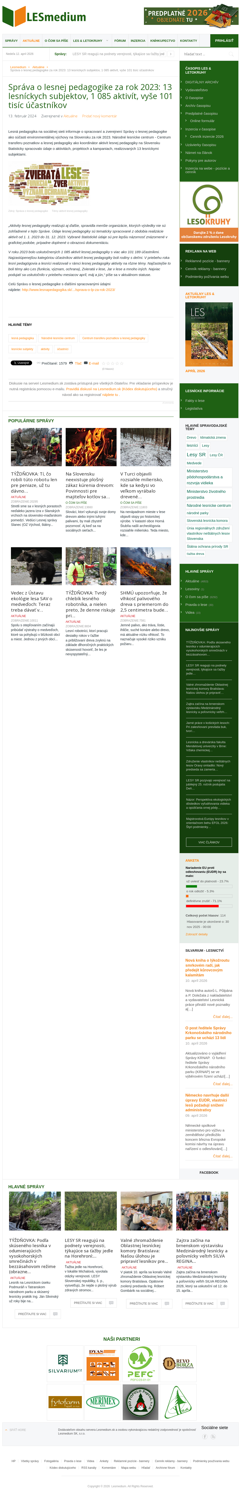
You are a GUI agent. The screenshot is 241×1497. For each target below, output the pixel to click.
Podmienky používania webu (211, 1461)
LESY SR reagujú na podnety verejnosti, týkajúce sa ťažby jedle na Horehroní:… (89, 1248)
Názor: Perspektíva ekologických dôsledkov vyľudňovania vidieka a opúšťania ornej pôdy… (208, 803)
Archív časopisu (198, 106)
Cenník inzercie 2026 (207, 136)
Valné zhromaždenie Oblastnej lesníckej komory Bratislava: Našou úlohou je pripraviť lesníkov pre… (144, 1250)
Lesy (205, 445)
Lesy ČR (216, 455)
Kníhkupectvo (162, 41)
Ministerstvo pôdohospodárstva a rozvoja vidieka (205, 477)
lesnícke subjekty (22, 349)
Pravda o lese (72, 1461)
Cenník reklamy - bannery (205, 269)
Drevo (191, 437)
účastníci (62, 349)
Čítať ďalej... (223, 1017)
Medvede (194, 463)
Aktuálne (31, 41)
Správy (11, 41)
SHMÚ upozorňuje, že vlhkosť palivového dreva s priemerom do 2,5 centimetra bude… (144, 601)
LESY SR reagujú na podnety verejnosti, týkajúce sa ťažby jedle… (206, 669)
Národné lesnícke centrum (58, 338)
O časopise (194, 98)
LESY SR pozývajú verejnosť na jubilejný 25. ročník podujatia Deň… (208, 784)
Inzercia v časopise (200, 129)
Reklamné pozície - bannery (207, 261)
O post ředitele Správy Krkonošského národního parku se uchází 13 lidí (208, 1033)
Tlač (78, 363)
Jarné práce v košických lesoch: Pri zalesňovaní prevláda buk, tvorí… (208, 727)
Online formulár (202, 121)
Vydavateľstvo (196, 90)
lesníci (192, 445)
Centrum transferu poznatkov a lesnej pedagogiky (113, 338)
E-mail (94, 363)
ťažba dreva (195, 554)
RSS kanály (88, 1467)
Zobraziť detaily (197, 934)
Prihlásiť (224, 40)
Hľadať (146, 1467)
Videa (90, 1461)
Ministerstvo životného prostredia (206, 494)
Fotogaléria (51, 1461)
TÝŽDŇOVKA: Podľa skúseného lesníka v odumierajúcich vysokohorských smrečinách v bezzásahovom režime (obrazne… (32, 1255)
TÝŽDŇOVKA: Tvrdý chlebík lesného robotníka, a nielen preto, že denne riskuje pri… (90, 604)
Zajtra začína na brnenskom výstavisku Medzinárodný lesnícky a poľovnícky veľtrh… (206, 708)
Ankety (104, 1461)
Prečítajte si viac (32, 1314)
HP (14, 1461)
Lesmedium (44, 16)
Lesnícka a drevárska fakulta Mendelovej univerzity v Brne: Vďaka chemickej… (206, 746)
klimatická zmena (213, 437)
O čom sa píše (56, 41)
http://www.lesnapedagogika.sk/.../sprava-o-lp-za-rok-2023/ (68, 290)
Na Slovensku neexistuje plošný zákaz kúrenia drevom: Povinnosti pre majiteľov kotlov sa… (90, 485)
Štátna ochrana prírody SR (207, 546)
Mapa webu (128, 1467)
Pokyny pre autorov (200, 160)
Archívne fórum (165, 1467)
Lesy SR (196, 454)
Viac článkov (209, 842)
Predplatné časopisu (201, 113)
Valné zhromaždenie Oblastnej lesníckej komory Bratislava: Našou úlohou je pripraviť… (207, 688)
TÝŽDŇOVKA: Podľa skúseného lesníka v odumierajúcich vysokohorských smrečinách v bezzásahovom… (208, 648)
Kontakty (188, 41)
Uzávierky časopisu (200, 145)
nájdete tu (110, 395)
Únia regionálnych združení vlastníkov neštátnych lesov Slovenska (208, 533)
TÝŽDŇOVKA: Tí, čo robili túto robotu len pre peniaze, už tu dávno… (34, 482)
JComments (168, 403)
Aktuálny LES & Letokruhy (199, 295)
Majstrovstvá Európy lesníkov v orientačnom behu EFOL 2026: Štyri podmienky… (207, 823)
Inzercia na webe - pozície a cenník (207, 170)
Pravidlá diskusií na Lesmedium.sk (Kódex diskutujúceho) (112, 389)
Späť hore (18, 1430)
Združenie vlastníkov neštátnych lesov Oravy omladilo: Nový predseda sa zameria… (208, 765)
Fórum (120, 41)
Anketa (192, 860)
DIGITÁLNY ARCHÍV (201, 82)
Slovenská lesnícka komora (207, 521)
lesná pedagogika (22, 338)
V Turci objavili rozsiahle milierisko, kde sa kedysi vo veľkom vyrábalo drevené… (141, 485)
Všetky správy (30, 1461)
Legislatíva (193, 408)
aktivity (45, 349)
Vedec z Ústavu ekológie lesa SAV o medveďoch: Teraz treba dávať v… (31, 601)
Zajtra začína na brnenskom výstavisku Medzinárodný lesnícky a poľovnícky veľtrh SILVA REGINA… (202, 1250)
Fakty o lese (195, 401)
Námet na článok (198, 153)
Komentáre (109, 1467)
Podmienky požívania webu (207, 277)
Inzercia (138, 41)
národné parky (197, 513)
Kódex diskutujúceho (63, 1467)
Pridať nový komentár (99, 116)
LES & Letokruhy (87, 41)
